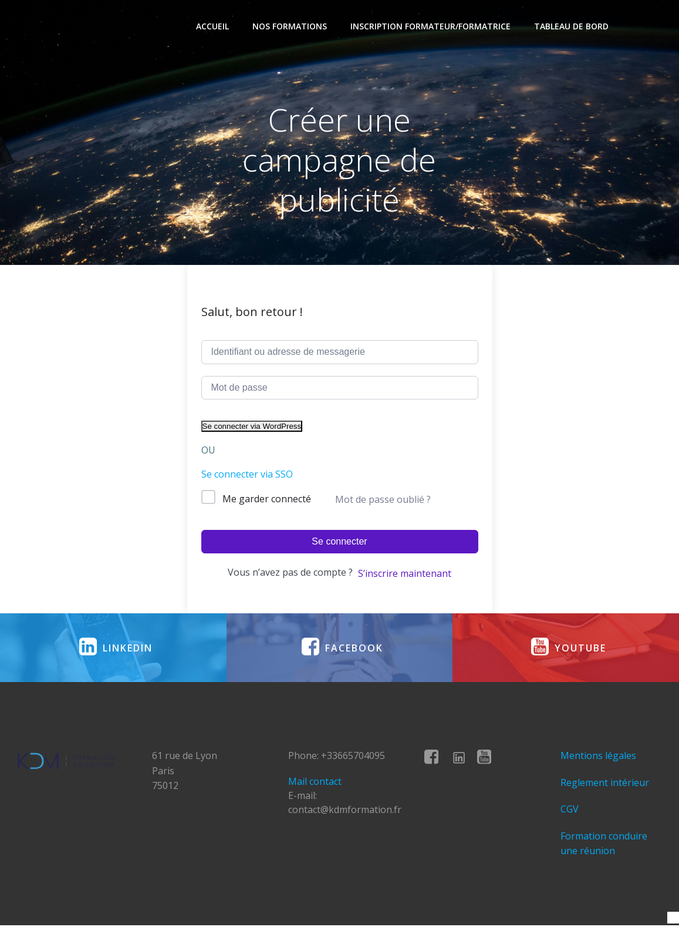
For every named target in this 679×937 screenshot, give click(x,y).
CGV (570, 816)
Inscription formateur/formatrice (432, 26)
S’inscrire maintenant (404, 575)
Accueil (213, 26)
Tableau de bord (572, 26)
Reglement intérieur (605, 790)
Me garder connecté (266, 500)
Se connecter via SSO (247, 475)
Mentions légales (599, 763)
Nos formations (291, 26)
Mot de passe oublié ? (383, 500)
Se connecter (339, 543)
